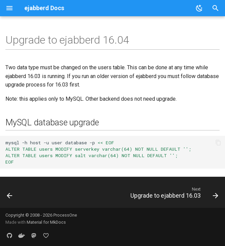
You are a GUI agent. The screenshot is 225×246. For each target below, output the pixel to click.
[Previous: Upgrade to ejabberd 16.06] (10, 194)
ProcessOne (65, 215)
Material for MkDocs (46, 222)
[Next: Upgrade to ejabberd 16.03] (173, 194)
